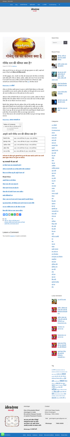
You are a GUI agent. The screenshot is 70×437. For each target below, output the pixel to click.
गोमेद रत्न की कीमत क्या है (14, 220)
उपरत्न (53, 132)
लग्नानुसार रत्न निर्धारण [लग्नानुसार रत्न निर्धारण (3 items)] (59, 395)
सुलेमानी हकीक (55, 282)
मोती (53, 234)
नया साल (54, 186)
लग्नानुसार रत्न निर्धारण (57, 256)
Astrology (54, 127)
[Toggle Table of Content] (19, 124)
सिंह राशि (54, 279)
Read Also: (11, 129)
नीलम (53, 196)
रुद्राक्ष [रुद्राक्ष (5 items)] (65, 393)
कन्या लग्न (54, 138)
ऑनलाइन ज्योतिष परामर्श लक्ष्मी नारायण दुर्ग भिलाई (14, 222)
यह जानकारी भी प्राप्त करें (13, 128)
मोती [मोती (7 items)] (53, 393)
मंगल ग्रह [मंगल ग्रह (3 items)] (57, 387)
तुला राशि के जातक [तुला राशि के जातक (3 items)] (56, 381)
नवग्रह (53, 188)
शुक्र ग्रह (53, 277)
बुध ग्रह (53, 206)
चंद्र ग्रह (53, 163)
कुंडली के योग (55, 150)
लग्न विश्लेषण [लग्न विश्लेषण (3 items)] (53, 395)
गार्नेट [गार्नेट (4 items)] (59, 376)
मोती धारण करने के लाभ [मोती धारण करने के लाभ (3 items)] (57, 393)
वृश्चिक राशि (55, 264)
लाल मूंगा (54, 261)
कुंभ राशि (54, 153)
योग (53, 241)
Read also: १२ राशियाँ (8, 85)
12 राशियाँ (44, 4)
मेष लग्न (53, 231)
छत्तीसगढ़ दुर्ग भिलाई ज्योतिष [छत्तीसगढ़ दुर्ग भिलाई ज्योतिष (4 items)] (57, 378)
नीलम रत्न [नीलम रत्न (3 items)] (53, 383)
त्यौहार (53, 175)
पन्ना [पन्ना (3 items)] (55, 383)
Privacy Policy (64, 434)
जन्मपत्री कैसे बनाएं (23, 4)
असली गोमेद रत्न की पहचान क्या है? (11, 223)
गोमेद (5, 218)
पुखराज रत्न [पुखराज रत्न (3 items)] (57, 385)
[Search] (65, 42)
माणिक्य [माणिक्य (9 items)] (54, 389)
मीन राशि (54, 226)
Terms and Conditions (49, 434)
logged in (12, 236)
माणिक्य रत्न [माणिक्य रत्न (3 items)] (58, 389)
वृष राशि (54, 269)
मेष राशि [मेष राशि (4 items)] (61, 391)
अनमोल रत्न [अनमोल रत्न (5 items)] (58, 374)
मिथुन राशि (54, 224)
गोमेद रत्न (6, 220)
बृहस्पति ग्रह (54, 208)
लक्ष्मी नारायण (32, 4)
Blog (16, 4)
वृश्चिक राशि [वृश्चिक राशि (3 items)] (58, 397)
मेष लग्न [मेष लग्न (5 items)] (64, 391)
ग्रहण (53, 160)
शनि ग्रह (53, 274)
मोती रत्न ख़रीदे (55, 236)
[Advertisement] (35, 23)
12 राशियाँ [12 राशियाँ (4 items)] (53, 369)
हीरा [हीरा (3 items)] (65, 397)
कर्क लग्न (54, 143)
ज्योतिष (53, 165)
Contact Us (34, 434)
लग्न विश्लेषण (55, 254)
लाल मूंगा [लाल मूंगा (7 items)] (54, 397)
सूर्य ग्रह (53, 284)
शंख (53, 272)
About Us (29, 434)
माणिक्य (54, 221)
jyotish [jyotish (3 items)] (55, 374)
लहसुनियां (54, 259)
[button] (59, 5)
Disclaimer (57, 434)
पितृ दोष (54, 201)
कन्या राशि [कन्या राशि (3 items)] (53, 376)
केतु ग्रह (53, 155)
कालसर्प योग (55, 145)
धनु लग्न (54, 181)
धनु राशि (54, 178)
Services (41, 434)
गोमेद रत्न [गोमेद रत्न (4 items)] (64, 376)
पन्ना (53, 198)
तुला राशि (54, 170)
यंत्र (52, 239)
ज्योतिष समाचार (55, 168)
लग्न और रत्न (55, 251)
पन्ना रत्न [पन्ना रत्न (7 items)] (58, 383)
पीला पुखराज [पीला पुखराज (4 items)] (62, 383)
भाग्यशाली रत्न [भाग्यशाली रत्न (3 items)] (61, 385)
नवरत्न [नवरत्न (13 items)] (62, 381)
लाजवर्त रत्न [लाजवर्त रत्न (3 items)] (63, 395)
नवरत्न (39, 4)
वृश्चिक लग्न (54, 267)
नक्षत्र (53, 183)
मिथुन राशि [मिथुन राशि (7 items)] (56, 391)
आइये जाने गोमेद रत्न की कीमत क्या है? (13, 126)
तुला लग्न (54, 173)
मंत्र (52, 218)
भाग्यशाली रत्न (55, 211)
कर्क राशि (54, 140)
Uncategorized (56, 130)
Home (11, 4)
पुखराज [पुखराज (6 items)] (53, 385)
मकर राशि (54, 213)
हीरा (53, 287)
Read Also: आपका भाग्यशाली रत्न (11, 119)
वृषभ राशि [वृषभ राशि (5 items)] (62, 397)
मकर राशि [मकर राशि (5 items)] (60, 387)
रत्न (28, 81)
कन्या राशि (54, 135)
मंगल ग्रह (54, 216)
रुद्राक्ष (53, 246)
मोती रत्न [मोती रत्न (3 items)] (62, 393)
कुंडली (53, 148)
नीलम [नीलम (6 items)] (66, 381)
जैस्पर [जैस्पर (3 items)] (63, 378)
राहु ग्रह (53, 244)
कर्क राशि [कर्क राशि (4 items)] (56, 376)
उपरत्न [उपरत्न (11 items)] (64, 374)
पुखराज (53, 203)
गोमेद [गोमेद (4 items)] (61, 376)
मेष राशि (54, 229)
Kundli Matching (52, 4)
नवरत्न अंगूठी (55, 193)
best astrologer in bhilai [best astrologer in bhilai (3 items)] (59, 369)
